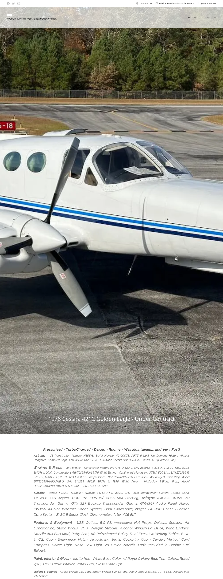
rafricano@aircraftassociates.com (176, 3)
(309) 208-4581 (208, 3)
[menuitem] (170, 17)
